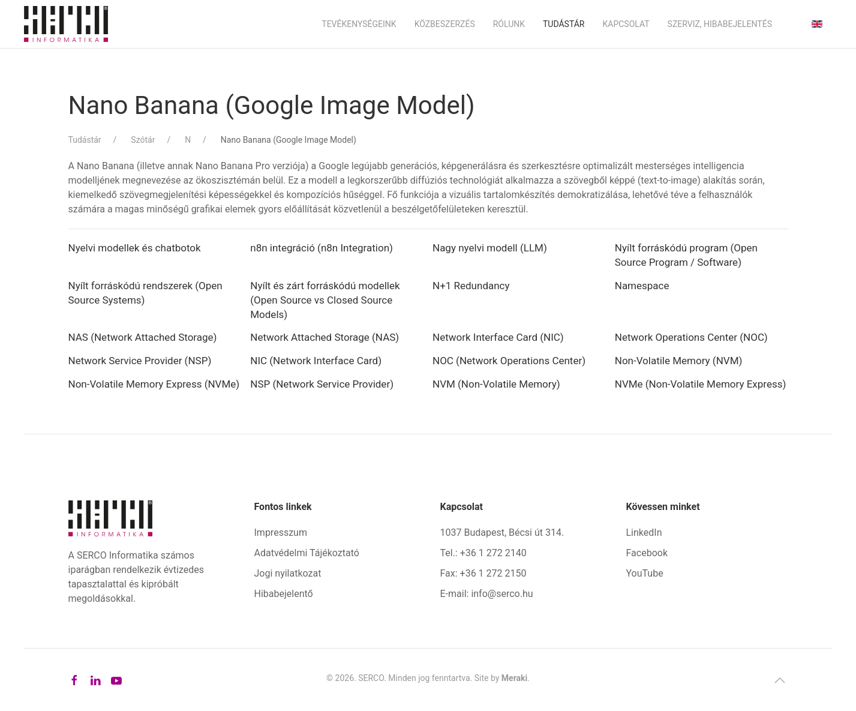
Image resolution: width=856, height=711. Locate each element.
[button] (779, 680)
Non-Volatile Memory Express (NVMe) (154, 384)
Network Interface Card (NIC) (498, 337)
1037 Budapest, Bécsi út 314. (502, 532)
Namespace (642, 286)
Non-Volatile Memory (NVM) (679, 361)
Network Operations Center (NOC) (691, 337)
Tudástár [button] (564, 24)
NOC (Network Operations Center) (508, 361)
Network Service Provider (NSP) (140, 361)
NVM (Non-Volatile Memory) (496, 384)
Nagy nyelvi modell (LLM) (489, 248)
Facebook (647, 553)
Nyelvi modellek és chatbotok (134, 248)
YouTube (644, 573)
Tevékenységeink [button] (359, 24)
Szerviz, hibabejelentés (720, 24)
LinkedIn (644, 532)
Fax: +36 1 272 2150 (483, 573)
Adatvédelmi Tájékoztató (306, 553)
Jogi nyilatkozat (288, 573)
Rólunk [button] (509, 24)
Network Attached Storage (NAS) (324, 337)
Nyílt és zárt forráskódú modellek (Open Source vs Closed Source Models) (325, 300)
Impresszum (280, 532)
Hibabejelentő (283, 593)
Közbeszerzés (445, 24)
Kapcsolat (625, 24)
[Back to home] (66, 24)
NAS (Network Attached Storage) (142, 337)
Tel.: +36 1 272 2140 (483, 553)
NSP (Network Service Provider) (322, 384)
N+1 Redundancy (472, 286)
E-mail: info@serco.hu (486, 593)
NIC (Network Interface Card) (316, 361)
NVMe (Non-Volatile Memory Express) (700, 384)
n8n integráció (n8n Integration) (321, 248)
